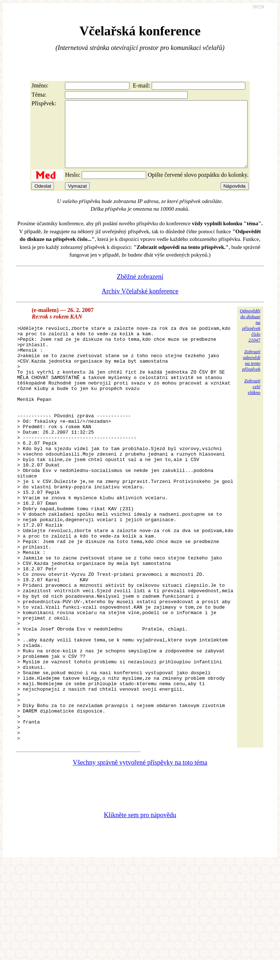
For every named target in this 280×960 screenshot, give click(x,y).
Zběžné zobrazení (140, 289)
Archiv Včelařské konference (140, 304)
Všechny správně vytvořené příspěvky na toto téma (140, 858)
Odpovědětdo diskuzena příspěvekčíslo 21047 (250, 338)
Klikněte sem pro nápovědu (140, 911)
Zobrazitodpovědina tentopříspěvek (251, 373)
